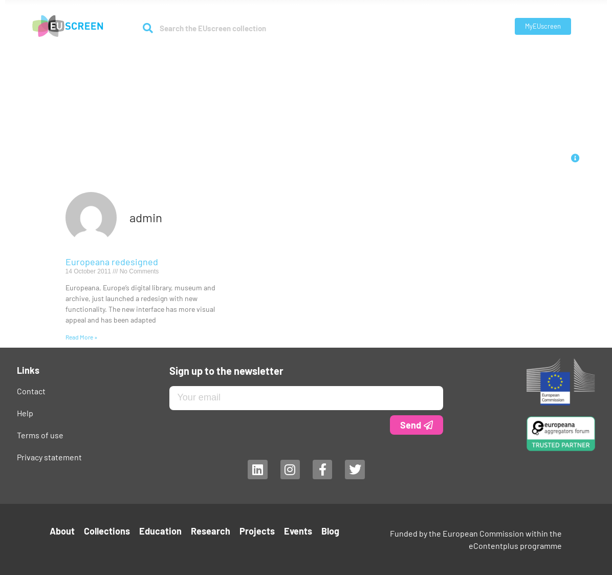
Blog (444, 57)
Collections (227, 57)
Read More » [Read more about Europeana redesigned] (81, 336)
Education (280, 57)
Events (415, 57)
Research (330, 57)
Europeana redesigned (111, 261)
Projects (378, 57)
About (175, 57)
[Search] (148, 28)
